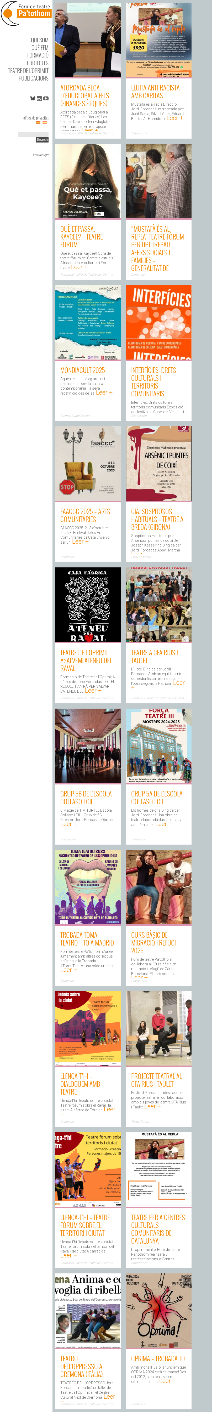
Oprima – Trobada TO (158, 1358)
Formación (68, 839)
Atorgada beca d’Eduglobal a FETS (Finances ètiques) (84, 95)
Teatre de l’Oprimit (28, 70)
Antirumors (139, 133)
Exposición (139, 416)
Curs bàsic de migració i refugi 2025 (153, 942)
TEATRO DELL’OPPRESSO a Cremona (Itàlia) (81, 1366)
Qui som (40, 40)
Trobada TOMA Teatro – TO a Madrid (87, 938)
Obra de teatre (141, 557)
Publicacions (34, 78)
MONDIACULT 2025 (82, 370)
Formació (38, 55)
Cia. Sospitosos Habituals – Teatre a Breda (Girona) (157, 519)
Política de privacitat (35, 118)
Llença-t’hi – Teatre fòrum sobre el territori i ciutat (85, 1225)
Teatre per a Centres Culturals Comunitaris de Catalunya (158, 1228)
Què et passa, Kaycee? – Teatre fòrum (81, 236)
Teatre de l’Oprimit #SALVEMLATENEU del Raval (86, 660)
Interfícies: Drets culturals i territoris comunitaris (153, 381)
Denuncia (137, 274)
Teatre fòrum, (140, 1122)
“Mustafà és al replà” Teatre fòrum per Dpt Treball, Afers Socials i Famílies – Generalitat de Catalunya (157, 252)
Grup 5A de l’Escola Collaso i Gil (157, 797)
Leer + (89, 130)
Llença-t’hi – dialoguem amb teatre (80, 1083)
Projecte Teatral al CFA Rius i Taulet (156, 1080)
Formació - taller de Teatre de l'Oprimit (86, 133)
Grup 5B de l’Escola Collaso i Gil (86, 797)
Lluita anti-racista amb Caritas (155, 91)
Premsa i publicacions (75, 416)
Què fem (40, 47)
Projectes (38, 63)
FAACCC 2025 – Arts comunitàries (85, 515)
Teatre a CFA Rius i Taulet (154, 656)
